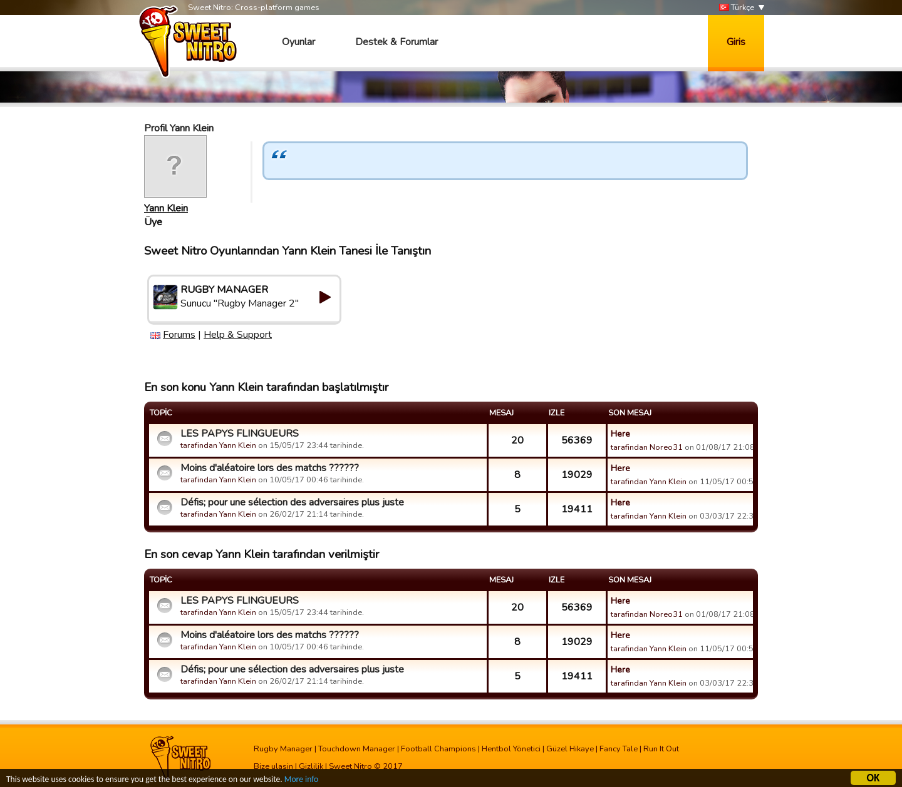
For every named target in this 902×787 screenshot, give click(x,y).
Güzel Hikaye (570, 748)
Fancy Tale (618, 748)
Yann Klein (166, 208)
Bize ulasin (273, 766)
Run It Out (661, 748)
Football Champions (438, 748)
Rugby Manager (283, 748)
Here (620, 433)
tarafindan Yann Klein (218, 445)
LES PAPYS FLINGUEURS (239, 433)
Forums (179, 335)
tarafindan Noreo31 (647, 447)
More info (301, 781)
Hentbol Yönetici (511, 748)
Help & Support (238, 335)
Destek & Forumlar (396, 42)
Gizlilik (311, 766)
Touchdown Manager (356, 748)
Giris (736, 42)
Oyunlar (298, 42)
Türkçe (736, 8)
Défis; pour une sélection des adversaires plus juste (292, 502)
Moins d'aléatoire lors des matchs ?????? (269, 468)
